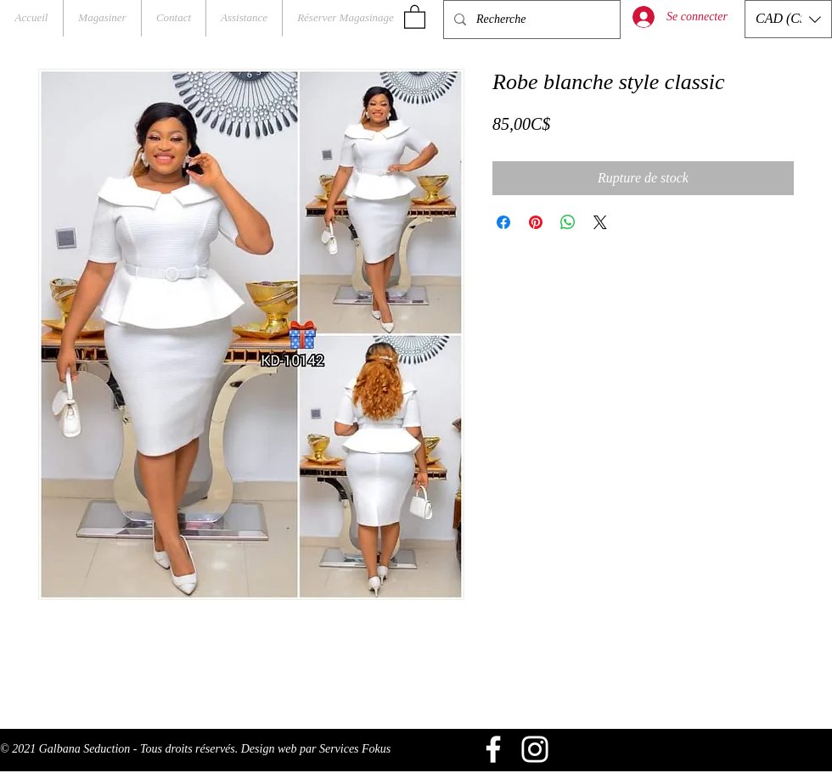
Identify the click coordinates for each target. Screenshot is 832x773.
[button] (414, 16)
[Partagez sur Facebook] (503, 222)
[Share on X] (600, 222)
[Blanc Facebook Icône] (493, 749)
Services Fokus (355, 748)
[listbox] (788, 19)
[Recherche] (530, 19)
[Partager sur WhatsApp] (568, 222)
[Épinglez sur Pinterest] (536, 222)
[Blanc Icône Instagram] (535, 749)
